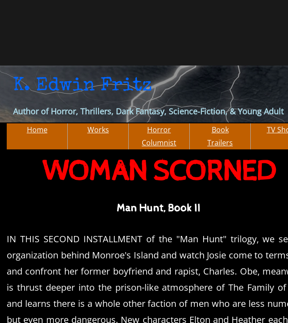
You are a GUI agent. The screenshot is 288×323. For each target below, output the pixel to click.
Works (98, 130)
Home (37, 130)
